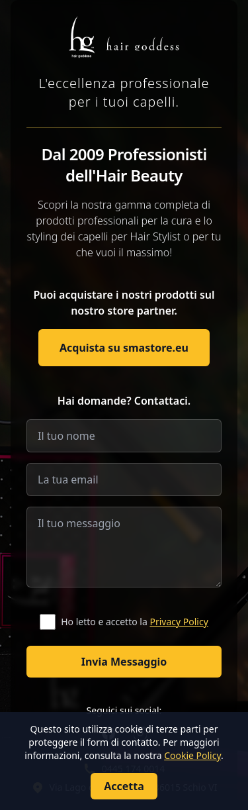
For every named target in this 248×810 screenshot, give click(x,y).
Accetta (124, 786)
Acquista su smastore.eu (124, 347)
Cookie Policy (192, 755)
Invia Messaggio (124, 661)
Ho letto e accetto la (134, 621)
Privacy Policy (178, 621)
